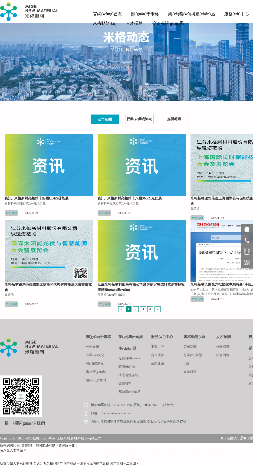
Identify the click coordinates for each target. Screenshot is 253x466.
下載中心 (157, 346)
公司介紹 (92, 346)
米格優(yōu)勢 (96, 372)
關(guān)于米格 (145, 14)
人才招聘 (134, 23)
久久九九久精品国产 (48, 463)
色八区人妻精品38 (13, 450)
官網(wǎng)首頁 (107, 14)
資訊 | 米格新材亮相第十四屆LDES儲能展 (37, 198)
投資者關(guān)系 (168, 23)
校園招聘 (222, 346)
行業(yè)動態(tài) (139, 119)
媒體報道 (174, 119)
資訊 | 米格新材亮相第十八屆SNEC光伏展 (130, 198)
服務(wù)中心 (236, 14)
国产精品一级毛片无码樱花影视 (86, 463)
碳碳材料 (124, 383)
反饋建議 (157, 363)
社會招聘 (222, 355)
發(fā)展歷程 (95, 363)
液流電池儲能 (128, 375)
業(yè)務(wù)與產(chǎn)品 (191, 14)
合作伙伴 (157, 355)
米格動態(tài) (105, 23)
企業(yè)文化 (95, 355)
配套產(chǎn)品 (129, 392)
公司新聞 (105, 119)
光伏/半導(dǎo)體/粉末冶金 (129, 362)
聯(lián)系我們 (96, 380)
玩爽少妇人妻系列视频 (16, 463)
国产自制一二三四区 (124, 463)
